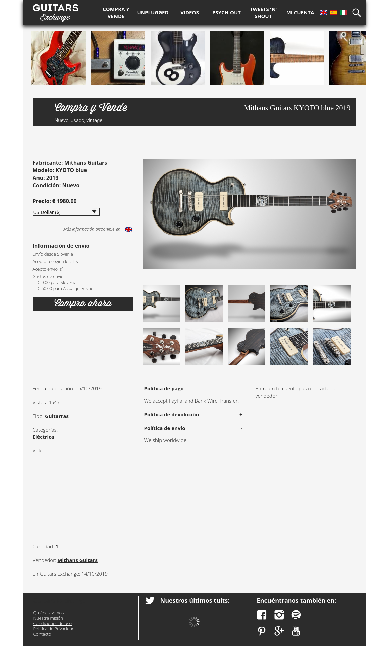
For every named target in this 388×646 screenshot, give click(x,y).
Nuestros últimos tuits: (195, 600)
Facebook (262, 615)
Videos (189, 12)
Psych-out (226, 12)
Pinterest (262, 631)
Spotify (296, 615)
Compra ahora (83, 303)
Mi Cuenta (300, 12)
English (128, 230)
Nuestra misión (48, 618)
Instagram (279, 615)
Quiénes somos (48, 612)
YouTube (296, 631)
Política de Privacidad (54, 629)
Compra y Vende (116, 12)
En (324, 12)
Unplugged (153, 12)
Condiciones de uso (52, 623)
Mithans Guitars (77, 560)
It (344, 12)
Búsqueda (359, 12)
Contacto (42, 634)
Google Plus (279, 631)
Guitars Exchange (55, 11)
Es (334, 12)
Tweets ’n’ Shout (263, 12)
